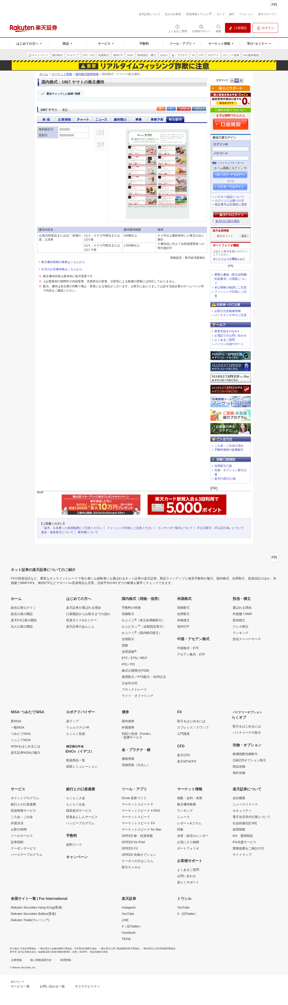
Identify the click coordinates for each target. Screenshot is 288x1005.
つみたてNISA (21, 733)
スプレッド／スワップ (193, 727)
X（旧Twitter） (132, 926)
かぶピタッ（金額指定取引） (144, 626)
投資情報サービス (23, 810)
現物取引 (128, 614)
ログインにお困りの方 (229, 200)
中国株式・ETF (188, 648)
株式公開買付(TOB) (135, 670)
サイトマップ (242, 854)
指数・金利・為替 (189, 798)
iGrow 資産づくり (134, 798)
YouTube (128, 914)
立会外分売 (129, 683)
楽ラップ (72, 721)
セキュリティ (242, 810)
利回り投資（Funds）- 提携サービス (137, 735)
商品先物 (239, 766)
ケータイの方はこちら (137, 861)
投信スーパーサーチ (247, 639)
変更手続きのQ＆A (226, 331)
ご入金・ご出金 (22, 817)
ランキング (240, 633)
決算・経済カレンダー (193, 836)
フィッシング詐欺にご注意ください (130, 528)
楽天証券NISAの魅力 (25, 752)
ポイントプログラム (25, 798)
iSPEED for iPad (133, 842)
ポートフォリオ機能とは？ (229, 258)
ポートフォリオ (188, 848)
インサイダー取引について (175, 528)
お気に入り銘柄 (188, 842)
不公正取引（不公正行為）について (220, 528)
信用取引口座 (223, 466)
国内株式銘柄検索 (87, 74)
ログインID (220, 144)
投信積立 (239, 620)
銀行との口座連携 (23, 804)
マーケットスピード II (137, 804)
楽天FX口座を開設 (227, 221)
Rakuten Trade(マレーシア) (30, 920)
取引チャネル (131, 867)
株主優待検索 (186, 804)
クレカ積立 (240, 626)
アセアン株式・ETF (191, 654)
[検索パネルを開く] (218, 28)
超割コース (74, 844)
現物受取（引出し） (136, 765)
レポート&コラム (189, 823)
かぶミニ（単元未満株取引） (143, 620)
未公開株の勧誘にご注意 (230, 287)
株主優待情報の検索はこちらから (63, 262)
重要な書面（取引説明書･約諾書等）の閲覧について (231, 279)
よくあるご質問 (224, 339)
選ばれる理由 (242, 607)
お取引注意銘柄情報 (227, 311)
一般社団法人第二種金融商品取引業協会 (119, 948)
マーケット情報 (62, 74)
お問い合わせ (186, 876)
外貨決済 (17, 823)
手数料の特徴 (131, 607)
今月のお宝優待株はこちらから (61, 269)
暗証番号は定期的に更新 (231, 204)
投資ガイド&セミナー (81, 620)
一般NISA (18, 727)
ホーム (43, 74)
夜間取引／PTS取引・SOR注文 (144, 677)
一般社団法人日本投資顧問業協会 (159, 948)
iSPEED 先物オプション (139, 854)
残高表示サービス (78, 810)
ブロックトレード (134, 689)
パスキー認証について (229, 196)
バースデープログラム (26, 854)
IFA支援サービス (244, 842)
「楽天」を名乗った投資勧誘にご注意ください (72, 528)
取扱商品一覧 (75, 760)
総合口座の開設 (22, 614)
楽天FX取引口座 (225, 478)
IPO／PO (128, 664)
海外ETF (183, 626)
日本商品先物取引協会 (85, 948)
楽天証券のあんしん (80, 626)
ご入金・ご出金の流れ (229, 445)
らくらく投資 (75, 733)
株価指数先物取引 (245, 754)
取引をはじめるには (191, 721)
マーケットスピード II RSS (141, 810)
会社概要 (239, 798)
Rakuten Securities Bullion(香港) (33, 914)
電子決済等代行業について (251, 817)
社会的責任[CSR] (245, 823)
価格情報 (128, 758)
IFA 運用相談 (243, 836)
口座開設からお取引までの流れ (88, 614)
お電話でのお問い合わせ (230, 335)
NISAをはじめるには (25, 746)
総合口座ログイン (23, 607)
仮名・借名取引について (57, 532)
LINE (125, 920)
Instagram (129, 907)
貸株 (125, 645)
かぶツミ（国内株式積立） (142, 633)
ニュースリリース (245, 804)
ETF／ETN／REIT (134, 658)
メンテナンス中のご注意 (230, 315)
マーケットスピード (136, 817)
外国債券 (128, 727)
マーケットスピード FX (138, 823)
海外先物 (239, 773)
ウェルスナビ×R (77, 727)
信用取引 (128, 639)
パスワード (220, 153)
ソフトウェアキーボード (230, 163)
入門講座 (183, 733)
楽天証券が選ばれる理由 (83, 607)
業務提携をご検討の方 (248, 848)
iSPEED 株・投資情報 (137, 836)
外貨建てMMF (242, 614)
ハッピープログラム (80, 823)
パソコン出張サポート (229, 344)
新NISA (16, 721)
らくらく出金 (75, 804)
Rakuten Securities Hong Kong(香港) (36, 907)
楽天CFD (183, 755)
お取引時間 (19, 829)
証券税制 (17, 842)
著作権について (88, 532)
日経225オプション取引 (249, 760)
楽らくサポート (188, 882)
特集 (180, 829)
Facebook (128, 932)
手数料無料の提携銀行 (229, 449)
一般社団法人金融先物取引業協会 (55, 948)
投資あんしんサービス (82, 817)
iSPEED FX (130, 848)
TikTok (126, 939)
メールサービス (22, 836)
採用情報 (239, 829)
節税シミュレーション (82, 766)
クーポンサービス (23, 848)
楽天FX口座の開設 (24, 620)
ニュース (183, 817)
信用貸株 (129, 651)
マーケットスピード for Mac (142, 829)
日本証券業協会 (28, 948)
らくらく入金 (75, 798)
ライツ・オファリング (137, 695)
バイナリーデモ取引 (247, 732)
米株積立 (183, 620)
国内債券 (128, 721)
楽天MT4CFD (186, 761)
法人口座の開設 (22, 626)
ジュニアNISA (21, 740)
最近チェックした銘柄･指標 (63, 93)
